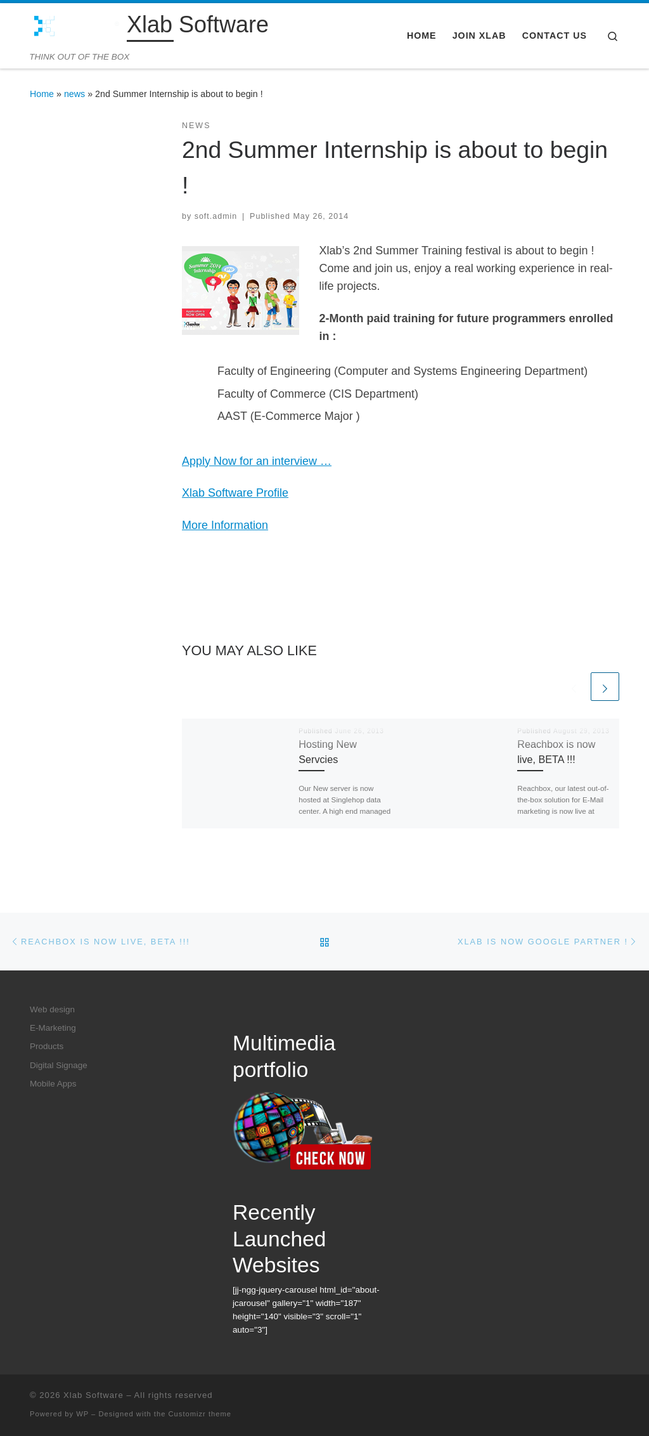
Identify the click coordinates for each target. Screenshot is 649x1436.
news (74, 94)
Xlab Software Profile (235, 492)
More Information (225, 525)
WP (82, 1414)
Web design (52, 1009)
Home (42, 94)
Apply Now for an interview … (256, 461)
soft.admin (216, 216)
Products (46, 1046)
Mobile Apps (53, 1083)
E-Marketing (53, 1028)
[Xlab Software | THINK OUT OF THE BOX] (76, 27)
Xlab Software (93, 1395)
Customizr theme (200, 1414)
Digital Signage (58, 1065)
